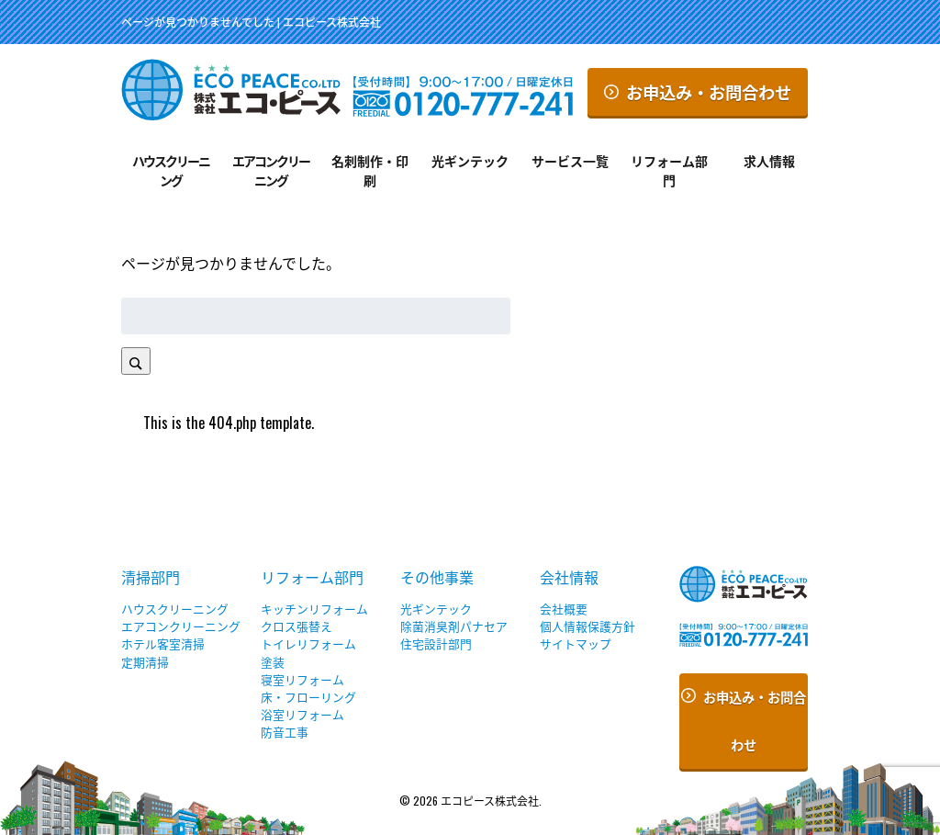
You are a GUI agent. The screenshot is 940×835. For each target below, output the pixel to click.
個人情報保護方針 (587, 626)
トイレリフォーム (308, 643)
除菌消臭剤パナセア (454, 626)
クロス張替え (296, 626)
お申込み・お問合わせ (697, 91)
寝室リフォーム (302, 679)
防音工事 (284, 731)
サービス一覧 (570, 160)
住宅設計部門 (436, 643)
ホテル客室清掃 (163, 643)
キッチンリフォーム (314, 608)
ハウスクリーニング (170, 170)
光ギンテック (470, 160)
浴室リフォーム (302, 714)
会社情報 (569, 577)
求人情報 (769, 160)
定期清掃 (145, 662)
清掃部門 (150, 577)
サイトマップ (575, 643)
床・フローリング (308, 696)
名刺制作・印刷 (369, 170)
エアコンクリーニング (270, 170)
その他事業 (437, 577)
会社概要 (564, 608)
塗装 (273, 662)
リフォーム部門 (669, 170)
